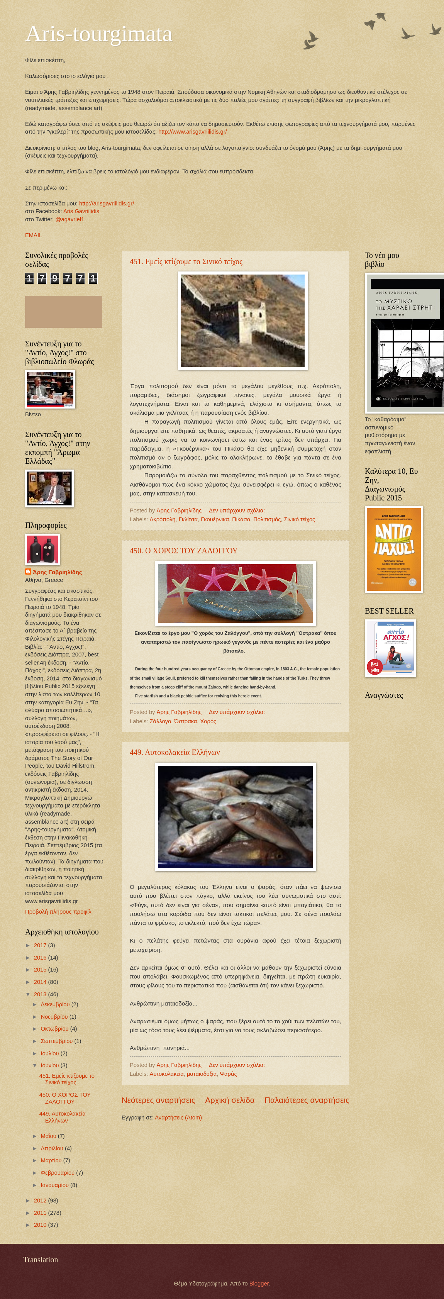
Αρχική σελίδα (229, 1100)
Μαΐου (49, 1136)
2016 (41, 958)
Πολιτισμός (267, 519)
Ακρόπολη (163, 519)
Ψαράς (228, 1074)
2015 (41, 970)
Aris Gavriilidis (81, 211)
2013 (41, 994)
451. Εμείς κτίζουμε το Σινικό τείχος (186, 261)
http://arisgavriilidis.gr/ (106, 203)
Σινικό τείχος (299, 519)
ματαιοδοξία (202, 1074)
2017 (41, 945)
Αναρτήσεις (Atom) (178, 1117)
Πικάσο (241, 519)
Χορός (208, 721)
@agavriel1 (70, 219)
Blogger (259, 1283)
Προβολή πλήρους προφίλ (58, 912)
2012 (41, 1200)
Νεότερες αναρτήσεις (158, 1100)
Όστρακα (185, 721)
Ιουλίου (50, 1053)
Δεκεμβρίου (56, 1004)
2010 (41, 1225)
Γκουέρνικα (215, 519)
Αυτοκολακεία (167, 1074)
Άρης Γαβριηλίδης (57, 572)
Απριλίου (53, 1148)
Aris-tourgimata (99, 33)
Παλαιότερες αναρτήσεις (306, 1100)
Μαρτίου (52, 1160)
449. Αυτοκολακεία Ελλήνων (175, 752)
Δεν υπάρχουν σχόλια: (237, 510)
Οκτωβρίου (55, 1029)
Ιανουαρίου (55, 1185)
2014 (41, 982)
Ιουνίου (50, 1065)
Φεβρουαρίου (58, 1173)
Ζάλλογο (160, 721)
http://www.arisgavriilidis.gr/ (192, 132)
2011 (41, 1213)
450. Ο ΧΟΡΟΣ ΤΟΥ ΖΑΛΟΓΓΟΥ (184, 550)
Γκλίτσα (188, 519)
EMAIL (33, 235)
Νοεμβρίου (55, 1017)
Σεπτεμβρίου (57, 1041)
